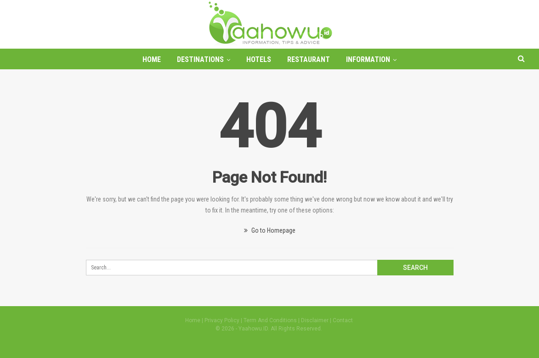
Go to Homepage (269, 230)
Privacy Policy (221, 320)
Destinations (200, 59)
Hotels (258, 59)
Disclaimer (315, 320)
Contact (343, 320)
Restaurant (308, 59)
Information (368, 59)
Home (151, 59)
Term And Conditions (270, 320)
